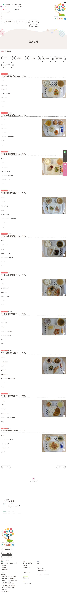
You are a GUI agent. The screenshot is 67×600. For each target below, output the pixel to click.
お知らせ (17, 9)
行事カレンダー (27, 567)
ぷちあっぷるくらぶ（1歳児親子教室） (10, 580)
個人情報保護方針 (41, 570)
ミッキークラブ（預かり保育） (8, 587)
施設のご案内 (27, 577)
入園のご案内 (18, 4)
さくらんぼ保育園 (8, 65)
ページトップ (33, 481)
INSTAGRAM (6, 560)
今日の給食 (34, 58)
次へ (62, 467)
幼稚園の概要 (5, 569)
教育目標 (4, 565)
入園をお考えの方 (47, 59)
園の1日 (25, 565)
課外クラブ (4, 589)
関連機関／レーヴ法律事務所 (44, 575)
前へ (5, 467)
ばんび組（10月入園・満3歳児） (8, 585)
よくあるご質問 (18, 6)
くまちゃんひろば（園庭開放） (8, 578)
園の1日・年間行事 (27, 562)
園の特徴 (4, 567)
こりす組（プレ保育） (6, 582)
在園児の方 (21, 58)
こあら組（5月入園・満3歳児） (8, 584)
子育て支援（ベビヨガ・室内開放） (9, 576)
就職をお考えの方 (60, 59)
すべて (8, 58)
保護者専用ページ (1, 19)
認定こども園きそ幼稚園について (9, 562)
